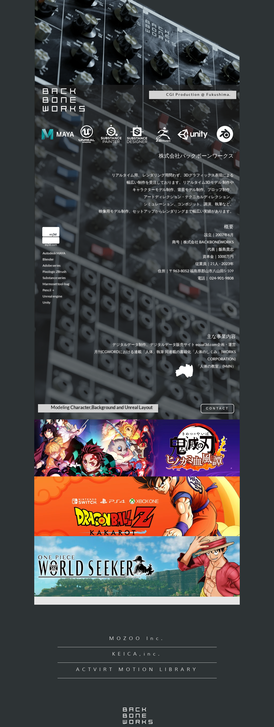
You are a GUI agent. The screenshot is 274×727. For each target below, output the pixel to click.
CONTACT (217, 408)
